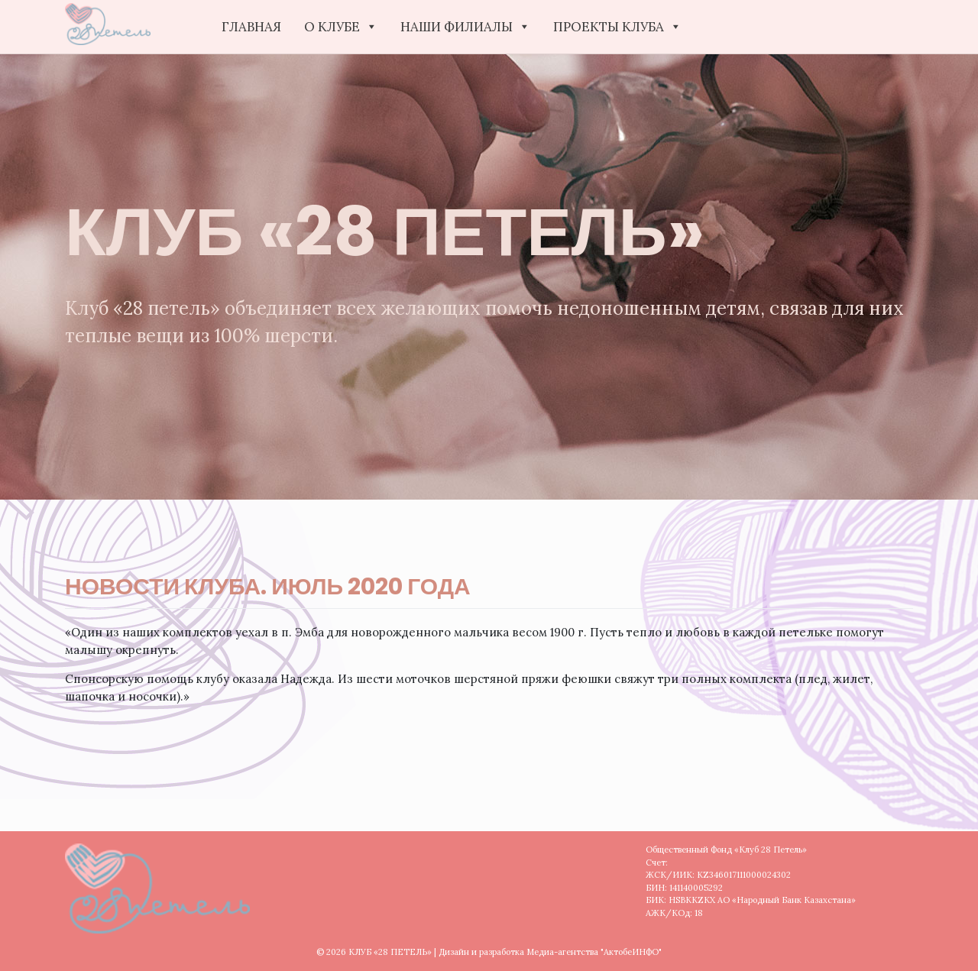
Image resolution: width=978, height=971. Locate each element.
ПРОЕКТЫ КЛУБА (617, 26)
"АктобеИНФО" (631, 952)
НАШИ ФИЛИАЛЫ (465, 26)
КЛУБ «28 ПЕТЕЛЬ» (390, 952)
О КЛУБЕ (340, 26)
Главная (251, 26)
